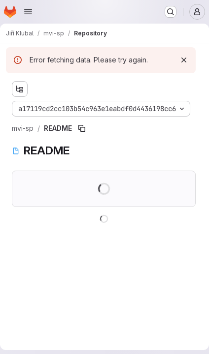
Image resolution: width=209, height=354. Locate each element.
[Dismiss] (184, 60)
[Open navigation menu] (28, 12)
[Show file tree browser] (20, 89)
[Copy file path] (82, 128)
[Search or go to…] (170, 12)
